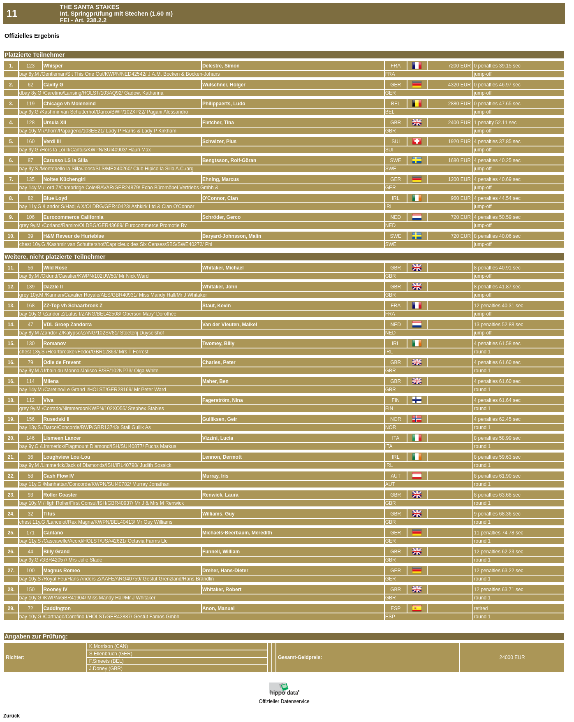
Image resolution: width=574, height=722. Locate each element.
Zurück (11, 716)
